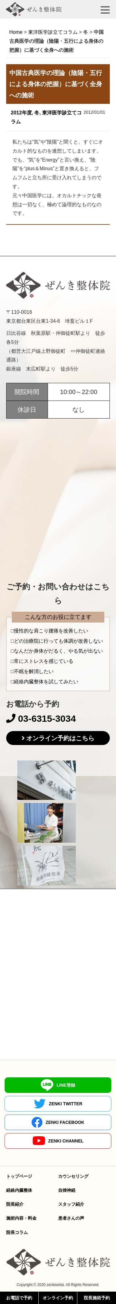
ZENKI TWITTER (58, 1104)
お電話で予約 (19, 1297)
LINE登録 (58, 1085)
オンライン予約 (58, 1297)
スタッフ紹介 (71, 1204)
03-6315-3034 (41, 718)
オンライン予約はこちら (60, 738)
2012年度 (21, 112)
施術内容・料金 (21, 1218)
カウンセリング (73, 1176)
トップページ (19, 1176)
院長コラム (17, 1232)
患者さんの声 (71, 1218)
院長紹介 (15, 1204)
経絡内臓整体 (19, 1190)
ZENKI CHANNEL (58, 1140)
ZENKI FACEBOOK (58, 1122)
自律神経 (66, 1190)
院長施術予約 (97, 1297)
